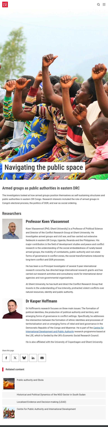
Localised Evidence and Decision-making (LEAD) (41, 402)
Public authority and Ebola (30, 380)
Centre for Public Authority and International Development (46, 409)
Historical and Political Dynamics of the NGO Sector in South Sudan (51, 394)
